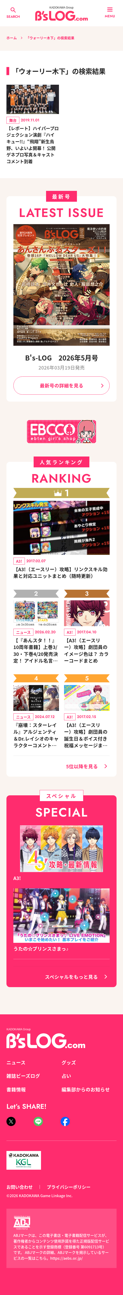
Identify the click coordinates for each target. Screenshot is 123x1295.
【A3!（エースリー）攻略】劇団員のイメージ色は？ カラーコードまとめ (86, 650)
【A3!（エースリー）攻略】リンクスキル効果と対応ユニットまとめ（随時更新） (60, 572)
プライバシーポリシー (69, 1187)
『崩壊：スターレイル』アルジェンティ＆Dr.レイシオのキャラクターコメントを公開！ (36, 735)
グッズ (69, 1062)
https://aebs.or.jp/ (66, 1258)
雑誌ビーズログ (23, 1075)
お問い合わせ (19, 1187)
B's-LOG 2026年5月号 (61, 357)
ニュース (16, 1062)
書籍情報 (16, 1089)
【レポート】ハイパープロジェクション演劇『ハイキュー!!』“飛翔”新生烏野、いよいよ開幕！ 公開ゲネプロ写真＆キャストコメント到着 (32, 144)
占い (66, 1075)
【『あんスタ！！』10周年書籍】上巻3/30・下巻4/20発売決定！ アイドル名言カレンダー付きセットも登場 (35, 650)
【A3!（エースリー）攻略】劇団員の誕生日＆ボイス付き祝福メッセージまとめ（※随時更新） (86, 735)
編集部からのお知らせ (86, 1089)
